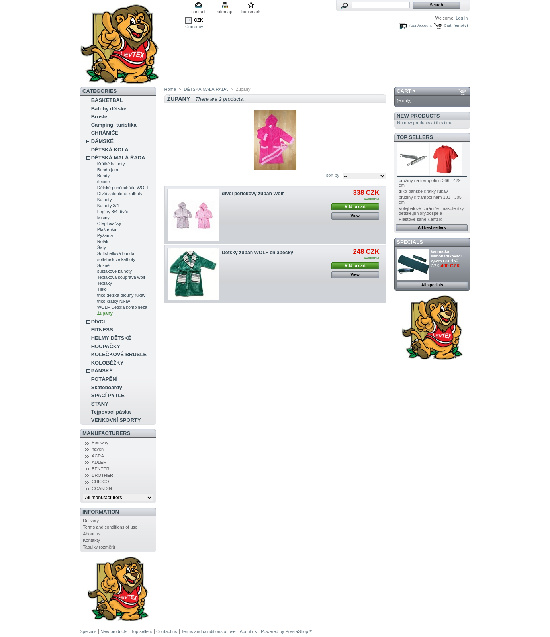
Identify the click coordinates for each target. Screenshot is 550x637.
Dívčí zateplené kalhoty (120, 193)
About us (91, 533)
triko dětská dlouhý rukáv (121, 295)
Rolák (102, 241)
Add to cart (355, 206)
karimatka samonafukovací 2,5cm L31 (446, 256)
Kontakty (91, 540)
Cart (404, 91)
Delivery (91, 520)
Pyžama (105, 235)
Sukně (103, 265)
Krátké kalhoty (111, 163)
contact (198, 11)
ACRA (98, 455)
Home (170, 89)
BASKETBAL (107, 100)
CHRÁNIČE (105, 133)
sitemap (225, 11)
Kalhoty (104, 199)
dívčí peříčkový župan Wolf (253, 193)
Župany (105, 313)
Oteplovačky (109, 223)
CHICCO (100, 481)
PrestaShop (296, 631)
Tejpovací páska (111, 412)
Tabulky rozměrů (99, 547)
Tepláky (104, 283)
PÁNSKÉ (102, 371)
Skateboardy (106, 387)
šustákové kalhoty (114, 271)
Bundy (103, 175)
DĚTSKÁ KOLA (110, 150)
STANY (99, 404)
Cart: (448, 25)
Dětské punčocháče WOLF (123, 187)
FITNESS (102, 330)
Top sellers (415, 137)
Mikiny (103, 217)
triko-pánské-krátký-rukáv (423, 191)
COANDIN (102, 488)
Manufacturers (106, 433)
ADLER (99, 462)
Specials (410, 242)
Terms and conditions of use (110, 527)
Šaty (101, 247)
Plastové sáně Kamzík (420, 219)
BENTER (101, 468)
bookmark (250, 11)
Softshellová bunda (116, 253)
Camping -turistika (114, 125)
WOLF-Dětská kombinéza (122, 307)
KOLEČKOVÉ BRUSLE (119, 354)
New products (418, 116)
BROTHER (102, 475)
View (355, 216)
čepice (103, 181)
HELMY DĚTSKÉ (111, 338)
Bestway (100, 442)
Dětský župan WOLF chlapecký (257, 252)
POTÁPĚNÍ (104, 379)
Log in (462, 18)
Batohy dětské (109, 109)
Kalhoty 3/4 (108, 205)
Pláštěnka (106, 229)
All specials (432, 285)
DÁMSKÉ (102, 141)
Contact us (166, 631)
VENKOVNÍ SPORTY (116, 420)
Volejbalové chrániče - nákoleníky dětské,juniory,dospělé (431, 211)
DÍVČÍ (98, 322)
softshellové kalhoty (116, 259)
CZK (198, 20)
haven (98, 449)
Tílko (102, 289)
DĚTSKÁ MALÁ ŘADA (118, 158)
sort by (332, 175)
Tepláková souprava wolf (121, 277)
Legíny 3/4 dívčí (112, 211)
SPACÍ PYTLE (108, 395)
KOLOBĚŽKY (107, 363)
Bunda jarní (108, 169)
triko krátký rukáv (113, 301)
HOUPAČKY (105, 346)
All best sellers (432, 227)
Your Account (420, 25)
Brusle (99, 117)
